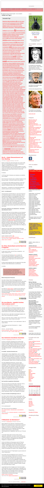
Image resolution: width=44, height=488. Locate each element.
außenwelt (20, 116)
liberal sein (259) (33, 137)
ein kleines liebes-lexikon (33, 255)
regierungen (14, 40)
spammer (7, 149)
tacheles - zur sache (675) (34, 145)
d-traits (7, 121)
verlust (22, 104)
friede (11, 78)
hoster (11, 114)
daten (12, 61)
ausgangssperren (6, 42)
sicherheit (19, 146)
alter (9, 115)
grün (23, 42)
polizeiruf (19, 96)
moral (20, 36)
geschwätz (20, 26)
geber (16, 80)
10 (10, 54)
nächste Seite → (23, 481)
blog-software (7, 114)
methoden (16, 36)
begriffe (18, 118)
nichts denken (13, 112)
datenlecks (5, 142)
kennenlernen (16, 102)
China (16, 150)
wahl (17, 153)
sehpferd (16, 137)
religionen (4, 89)
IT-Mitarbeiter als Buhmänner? (11, 419)
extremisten (22, 77)
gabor (19, 65)
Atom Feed (32, 160)
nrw (8, 45)
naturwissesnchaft (6, 150)
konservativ (15, 85)
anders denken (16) (33, 119)
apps (14, 99)
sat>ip (13, 134)
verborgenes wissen (14, 409)
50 (12, 54)
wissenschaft (10, 80)
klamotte (7, 94)
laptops (19, 112)
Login (30, 417)
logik (16, 53)
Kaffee (12, 102)
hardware (18, 136)
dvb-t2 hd (15, 126)
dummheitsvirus (5, 63)
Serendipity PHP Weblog (33, 412)
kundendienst (5, 32)
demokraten (15, 74)
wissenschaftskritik (19, 90)
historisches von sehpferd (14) (35, 127)
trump (17, 51)
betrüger (8, 140)
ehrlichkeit (20, 75)
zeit (22, 153)
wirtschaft (11, 150)
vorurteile (18, 98)
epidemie (10, 63)
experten (14, 63)
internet (8, 30)
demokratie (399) (33, 121)
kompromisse (11, 94)
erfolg (4, 125)
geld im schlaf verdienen (7, 143)
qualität (15, 133)
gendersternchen (6, 85)
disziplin (19, 61)
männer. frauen (17, 103)
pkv (12, 146)
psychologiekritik (6, 97)
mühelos (21, 80)
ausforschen (5, 23)
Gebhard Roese (9, 339)
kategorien (11, 85)
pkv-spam (15, 146)
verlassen (12, 98)
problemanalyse (5, 68)
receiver (8, 137)
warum (4, 99)
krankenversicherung (7, 144)
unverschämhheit (18, 50)
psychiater (4, 111)
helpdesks (4, 92)
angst (11, 56)
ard (17, 56)
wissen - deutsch (32, 260)
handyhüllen (5, 129)
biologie (17, 119)
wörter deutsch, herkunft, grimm (34, 258)
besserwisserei (11, 59)
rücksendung (19, 133)
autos (14, 150)
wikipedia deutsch (32, 259)
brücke (15, 59)
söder (10, 47)
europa (18, 77)
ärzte (23, 40)
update (20, 139)
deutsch (18, 42)
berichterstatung (6, 59)
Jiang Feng (18, 291)
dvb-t (12, 136)
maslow (22, 103)
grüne (23, 107)
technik (14, 114)
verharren (11, 89)
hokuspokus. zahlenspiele (14, 27)
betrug (4, 140)
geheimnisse (15, 26)
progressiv (11, 88)
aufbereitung (20, 56)
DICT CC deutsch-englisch (34, 275)
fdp (21, 42)
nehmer (4, 81)
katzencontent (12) (33, 129)
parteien (10, 45)
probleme (4, 90)
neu (5, 38)
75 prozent (15, 54)
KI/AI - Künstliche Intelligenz (6, 409)
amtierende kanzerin (20, 70)
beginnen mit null (12, 71)
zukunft (9, 48)
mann (14, 103)
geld (13, 80)
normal (6, 96)
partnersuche (15, 96)
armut (6, 71)
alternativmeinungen (6, 56)
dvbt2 (15, 136)
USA (19, 51)
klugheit (21, 67)
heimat (4, 44)
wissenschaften (16, 89)
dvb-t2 (12, 126)
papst (10, 38)
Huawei (12, 51)
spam (11, 81)
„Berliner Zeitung (10, 288)
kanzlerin (20, 108)
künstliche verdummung (7, 35)
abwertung (5, 21)
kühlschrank (13, 129)
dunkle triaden (6, 122)
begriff (8, 23)
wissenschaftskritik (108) (34, 152)
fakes (19, 142)
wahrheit (21, 98)
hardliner (4, 108)
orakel (7, 38)
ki (15, 30)
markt (10, 107)
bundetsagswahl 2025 (7, 74)
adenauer (19, 54)
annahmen (13, 116)
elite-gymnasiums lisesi (7, 77)
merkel (31, 374)
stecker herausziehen (6, 139)
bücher (21, 99)
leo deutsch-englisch (32, 273)
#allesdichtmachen (6, 54)
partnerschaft (9, 96)
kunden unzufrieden (19, 129)
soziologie (18, 104)
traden (7, 107)
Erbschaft (16, 142)
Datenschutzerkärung (6, 10)
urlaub (7, 48)
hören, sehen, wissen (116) (35, 128)
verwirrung (14, 90)
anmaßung (9, 116)
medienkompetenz (6, 36)
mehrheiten (14, 86)
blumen (16, 148)
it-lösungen (22, 136)
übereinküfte (7, 98)
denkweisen (14, 121)
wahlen (20, 153)
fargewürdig (21, 64)
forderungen (23, 142)
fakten (8, 64)
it (20, 238)
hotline (9, 129)
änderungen (19, 115)
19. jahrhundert (19, 114)
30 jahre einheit (14, 70)
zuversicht (11, 99)
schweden (15, 111)
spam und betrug (15, 330)
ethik (21, 24)
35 (11, 54)
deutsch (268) (32, 122)
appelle (14, 56)
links (13, 78)
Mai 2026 (30, 401)
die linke (11, 75)
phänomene (13, 67)
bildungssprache (7, 119)
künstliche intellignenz (11, 34)
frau (3, 65)
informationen (12, 92)
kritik (24, 30)
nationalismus (5, 45)
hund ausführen (9, 108)
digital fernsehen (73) (34, 123)
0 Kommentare (16, 237)
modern (11, 133)
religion (21, 88)
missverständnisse (6, 133)
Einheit (23, 75)
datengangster (18, 140)
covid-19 (9, 61)
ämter (16, 38)
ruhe (17, 112)
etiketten (15, 83)
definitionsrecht (17, 68)
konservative (17, 92)
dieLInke (14, 75)
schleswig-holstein (19, 45)
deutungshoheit (19, 121)
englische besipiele (32, 270)
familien (17, 64)
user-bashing (5, 80)
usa (3, 50)
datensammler (9, 142)
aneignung (4, 116)
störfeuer (15, 47)
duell (17, 75)
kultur (16, 94)
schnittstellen (5, 47)
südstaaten (8, 153)
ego (15, 122)
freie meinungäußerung (8, 65)
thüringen (19, 47)
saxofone (12, 38)
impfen (13, 108)
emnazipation (13, 77)
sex (15, 104)
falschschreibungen (6, 84)
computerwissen (6, 53)
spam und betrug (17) (34, 144)
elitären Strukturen (11, 219)
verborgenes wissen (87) (34, 149)
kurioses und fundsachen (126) (35, 132)
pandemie (9, 40)
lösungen (4, 137)
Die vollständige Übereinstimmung (35, 356)
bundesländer (10, 73)
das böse (10, 121)
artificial (22, 21)
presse (31, 375)
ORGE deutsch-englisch (33, 274)
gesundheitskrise (18, 107)
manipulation (14, 35)
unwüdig (4, 48)
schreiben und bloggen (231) (35, 139)
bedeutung (10, 118)
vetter (15, 98)
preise (19, 151)
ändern (14, 81)
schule (23, 53)
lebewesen (20, 148)
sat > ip (10, 134)
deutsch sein (20, 74)
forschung (4, 102)
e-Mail (13, 142)
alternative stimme (13, 115)
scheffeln (8, 81)
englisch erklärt (31, 269)
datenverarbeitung (12, 21)
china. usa (4, 24)
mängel (17, 132)
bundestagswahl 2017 (17, 73)
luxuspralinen (13, 132)
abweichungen (5, 115)
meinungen (18, 86)
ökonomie (19, 53)
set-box (20, 137)
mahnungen (5, 146)
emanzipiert (20, 126)
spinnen (22, 78)
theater (4, 98)
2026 (20, 21)
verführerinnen (12, 93)
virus (10, 112)
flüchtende (21, 93)
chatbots (22, 23)
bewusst (22, 118)
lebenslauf (19, 94)
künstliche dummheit (15, 32)
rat (9, 97)
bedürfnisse (14, 118)
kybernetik (21, 102)
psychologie (5, 70)
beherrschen (14, 48)
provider (23, 112)
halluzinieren (5, 27)
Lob (11, 103)
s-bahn (23, 133)
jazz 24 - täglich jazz (32, 249)
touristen (23, 47)
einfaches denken (20, 122)
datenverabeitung (6, 67)
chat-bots (17, 23)
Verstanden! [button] (38, 485)
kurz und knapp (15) (33, 133)
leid (21, 94)
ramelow (14, 45)
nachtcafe (4, 104)
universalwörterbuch (32, 263)
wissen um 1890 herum (33, 265)
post (13, 133)
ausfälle (9, 125)
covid (5, 61)
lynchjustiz (11, 151)
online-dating (8, 104)
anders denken (18, 81)
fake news (4, 64)
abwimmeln (10, 50)
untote (8, 93)
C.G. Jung (21, 119)
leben (16, 93)
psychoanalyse (11, 68)
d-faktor (4, 121)
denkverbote (5, 83)
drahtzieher (23, 61)
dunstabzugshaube (7, 126)
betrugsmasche (13, 140)
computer (8, 24)
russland (4, 153)
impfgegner (17, 108)
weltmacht (6, 50)
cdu (14, 42)
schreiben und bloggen (7, 293)
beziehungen (18, 99)
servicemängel (8, 136)
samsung (12, 137)
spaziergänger (20, 97)
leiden (23, 94)
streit (18, 111)
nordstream (15, 151)
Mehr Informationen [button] (5, 486)
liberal (19, 85)
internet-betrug (14, 143)
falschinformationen (12, 64)
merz (7, 125)
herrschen (22, 48)
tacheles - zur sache (18, 293)
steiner (7, 89)
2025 (18, 21)
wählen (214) (32, 150)
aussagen (13, 107)
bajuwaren (11, 42)
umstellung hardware (14, 139)
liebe (22, 68)
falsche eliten (20, 83)
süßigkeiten (13, 148)
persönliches (22, 89)
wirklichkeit (7, 99)
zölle (24, 153)
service (17, 67)
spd (13, 47)
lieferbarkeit (8, 132)
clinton (19, 150)
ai (16, 21)
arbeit (4, 71)
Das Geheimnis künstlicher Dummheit (13, 337)
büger (14, 50)
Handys (8, 51)
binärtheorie (12, 119)
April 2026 (30, 402)
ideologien (22, 27)
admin (4, 114)
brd (19, 71)
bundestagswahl (13, 23)
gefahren (5, 26)
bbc (8, 71)
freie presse (15, 65)
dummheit (9, 83)
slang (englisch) (32, 271)
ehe (18, 93)
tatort (6, 93)
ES (5, 125)
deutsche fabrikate (14, 125)
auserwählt (23, 139)
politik (4, 88)
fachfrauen (18, 63)
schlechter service (17, 134)
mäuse (17, 35)
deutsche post (21, 125)
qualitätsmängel (16, 88)
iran (8, 151)
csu (16, 42)
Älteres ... (30, 406)
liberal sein (3, 237)
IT (5, 94)
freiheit (11, 84)
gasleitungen (5, 151)
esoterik (12, 83)
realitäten (21, 151)
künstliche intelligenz (5, 413)
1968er (9, 70)
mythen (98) (32, 138)
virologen (6, 112)
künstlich (9, 32)
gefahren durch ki (10, 26)
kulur (18, 80)
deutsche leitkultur (6, 75)
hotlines (8, 92)
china (18, 48)
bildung (16, 71)
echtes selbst (11, 122)
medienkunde (12, 36)
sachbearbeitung (6, 134)
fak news (22, 63)
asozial (16, 116)
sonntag (16, 97)
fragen (4, 94)
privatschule (7, 88)
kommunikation (19, 30)
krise (24, 108)
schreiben (13, 104)
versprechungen (13, 153)
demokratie (15, 61)
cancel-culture (19, 59)
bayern (18, 40)
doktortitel (17, 24)
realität (11, 97)
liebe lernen (8, 103)
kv (23, 144)
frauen (8, 78)
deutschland (13, 24)
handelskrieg (5, 51)
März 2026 (31, 403)
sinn (13, 97)
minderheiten (22, 86)
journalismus (8, 102)
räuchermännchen (10, 111)
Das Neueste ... (31, 404)
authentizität (5, 118)
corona (5, 40)
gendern (20, 84)
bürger (12, 74)
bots (24, 90)
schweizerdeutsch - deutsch (34, 264)
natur (3, 96)
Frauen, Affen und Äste (33, 361)
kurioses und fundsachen (5, 330)
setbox (22, 137)
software (18, 78)
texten (7, 90)
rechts (15, 78)
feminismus (5, 78)
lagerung (4, 132)
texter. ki (10, 90)
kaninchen (12, 30)
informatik (12, 53)
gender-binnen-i (15, 84)
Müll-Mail (8, 146)
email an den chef (32, 113)
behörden (20, 38)
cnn (24, 119)
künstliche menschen (19, 34)
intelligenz (5, 30)
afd (21, 40)
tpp (14, 51)
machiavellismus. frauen (7, 86)
